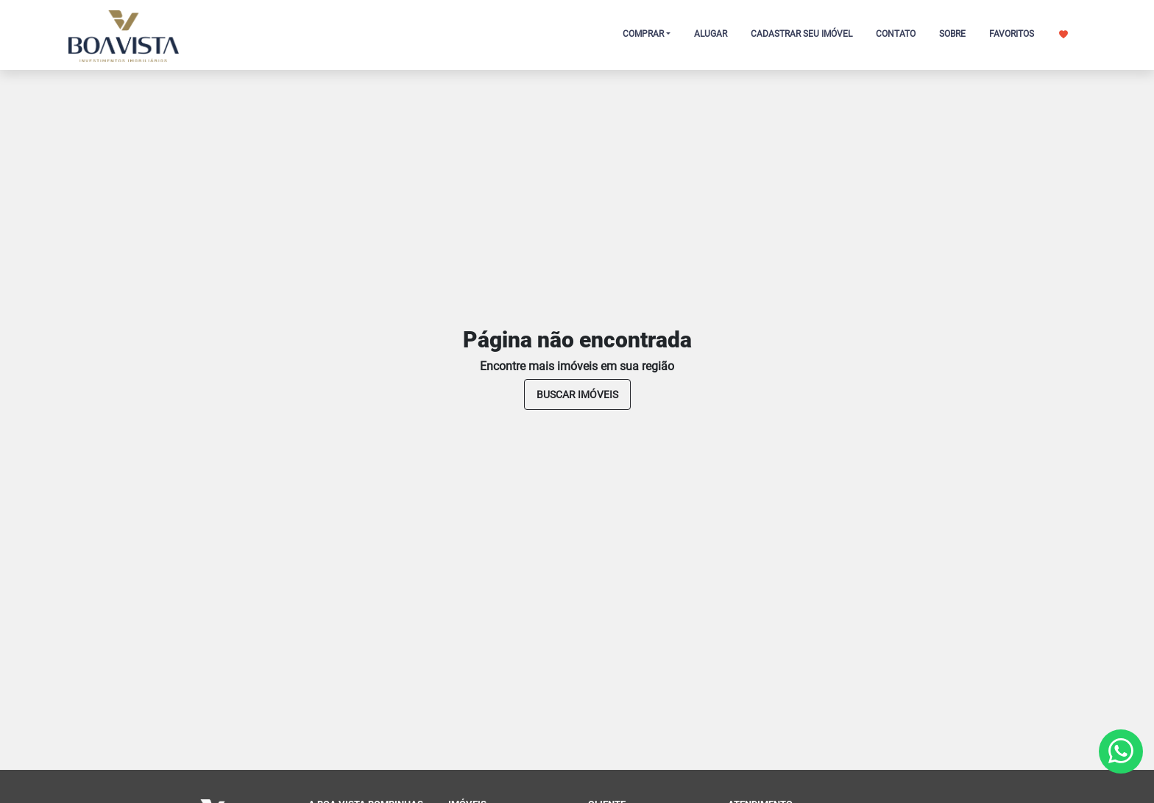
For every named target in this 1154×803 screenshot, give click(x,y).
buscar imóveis (577, 394)
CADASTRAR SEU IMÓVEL (801, 34)
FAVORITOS (1028, 34)
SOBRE (952, 34)
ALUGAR (710, 34)
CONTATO (896, 34)
